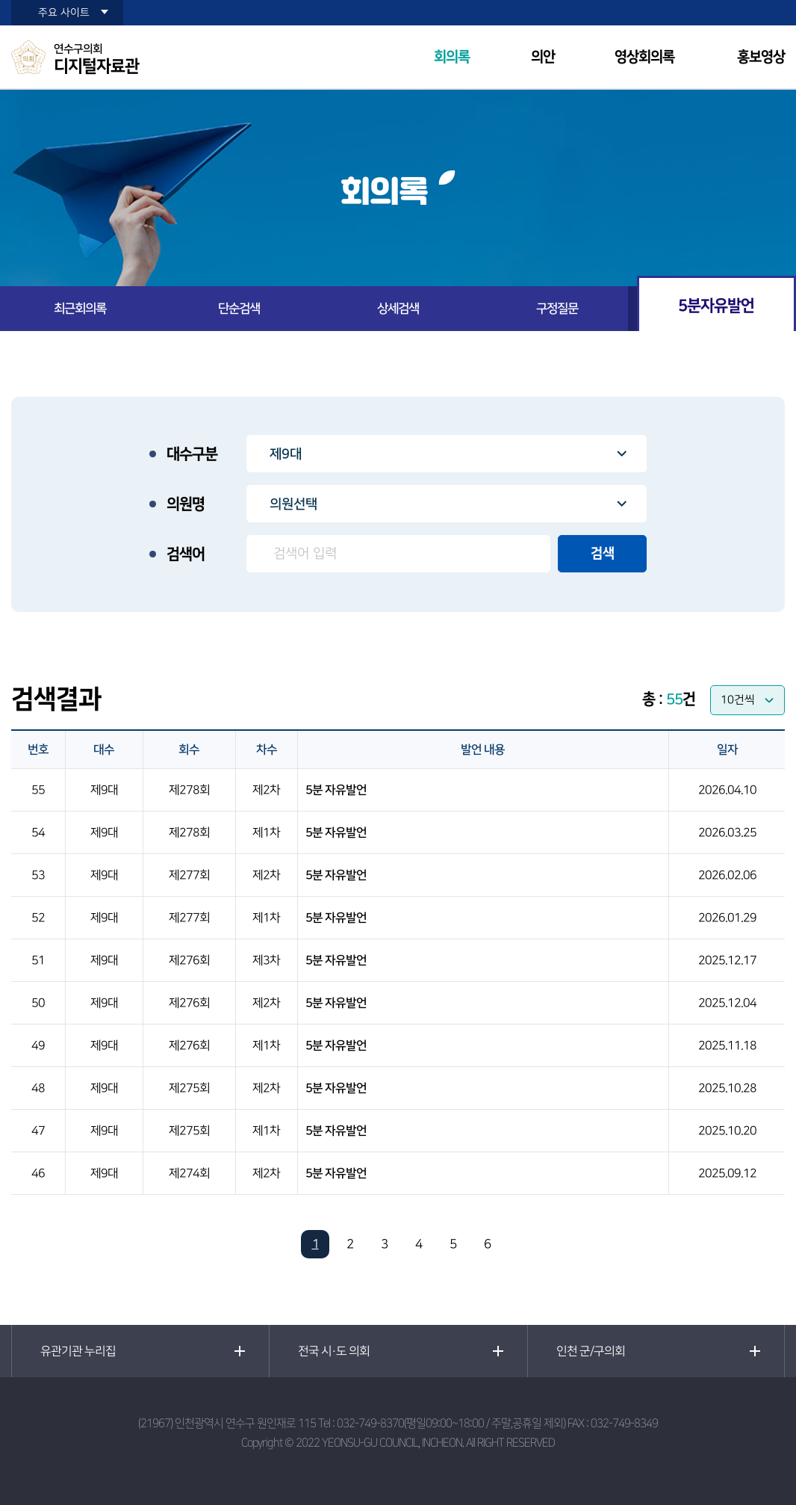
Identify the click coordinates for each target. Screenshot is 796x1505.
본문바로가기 (0, 0)
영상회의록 (644, 57)
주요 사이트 (64, 13)
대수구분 (192, 454)
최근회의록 (80, 308)
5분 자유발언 (336, 790)
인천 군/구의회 (590, 1351)
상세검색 (398, 308)
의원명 (186, 504)
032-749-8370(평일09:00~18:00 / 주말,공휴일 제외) (451, 1423)
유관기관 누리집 (78, 1351)
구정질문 (557, 308)
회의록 (452, 57)
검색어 (186, 554)
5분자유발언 (716, 305)
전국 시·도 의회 (334, 1351)
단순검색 (239, 308)
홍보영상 (761, 57)
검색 (603, 553)
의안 (543, 57)
